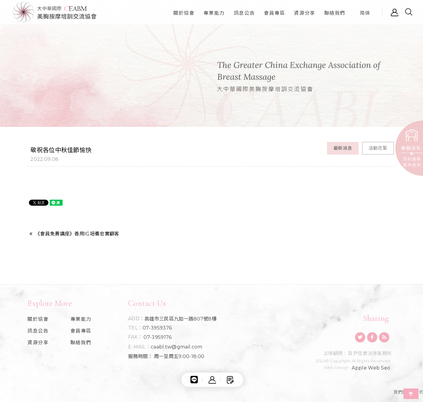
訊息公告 (37, 331)
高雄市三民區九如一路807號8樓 (180, 319)
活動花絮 (378, 148)
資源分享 (37, 342)
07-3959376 (157, 328)
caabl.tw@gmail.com (176, 347)
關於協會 (37, 319)
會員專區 (80, 331)
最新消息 (342, 148)
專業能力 (80, 319)
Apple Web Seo (371, 368)
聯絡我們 (80, 342)
